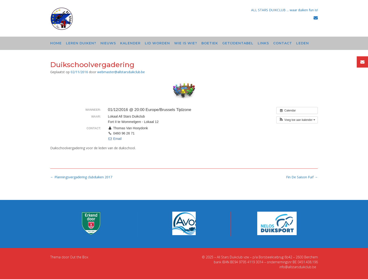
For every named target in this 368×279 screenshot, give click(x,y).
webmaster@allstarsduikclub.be (121, 72)
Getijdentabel (237, 43)
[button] (297, 120)
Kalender (130, 43)
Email (115, 139)
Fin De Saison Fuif (302, 177)
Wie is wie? (185, 43)
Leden (302, 43)
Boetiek (209, 43)
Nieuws (108, 43)
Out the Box (79, 257)
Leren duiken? (81, 43)
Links (263, 43)
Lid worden (157, 43)
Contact (282, 43)
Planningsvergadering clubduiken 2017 (81, 177)
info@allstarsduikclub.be (297, 267)
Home (56, 43)
